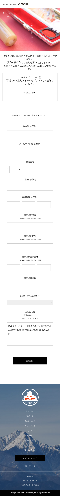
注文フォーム (30, 445)
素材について (30, 421)
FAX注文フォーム (30, 93)
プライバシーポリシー (30, 481)
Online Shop (30, 450)
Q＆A (30, 431)
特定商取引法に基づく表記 (30, 485)
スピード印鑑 (30, 426)
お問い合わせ (30, 440)
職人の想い (30, 411)
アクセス (30, 436)
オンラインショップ (30, 458)
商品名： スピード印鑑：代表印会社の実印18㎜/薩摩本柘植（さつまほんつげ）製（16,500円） (30, 334)
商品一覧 (30, 416)
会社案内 (30, 476)
